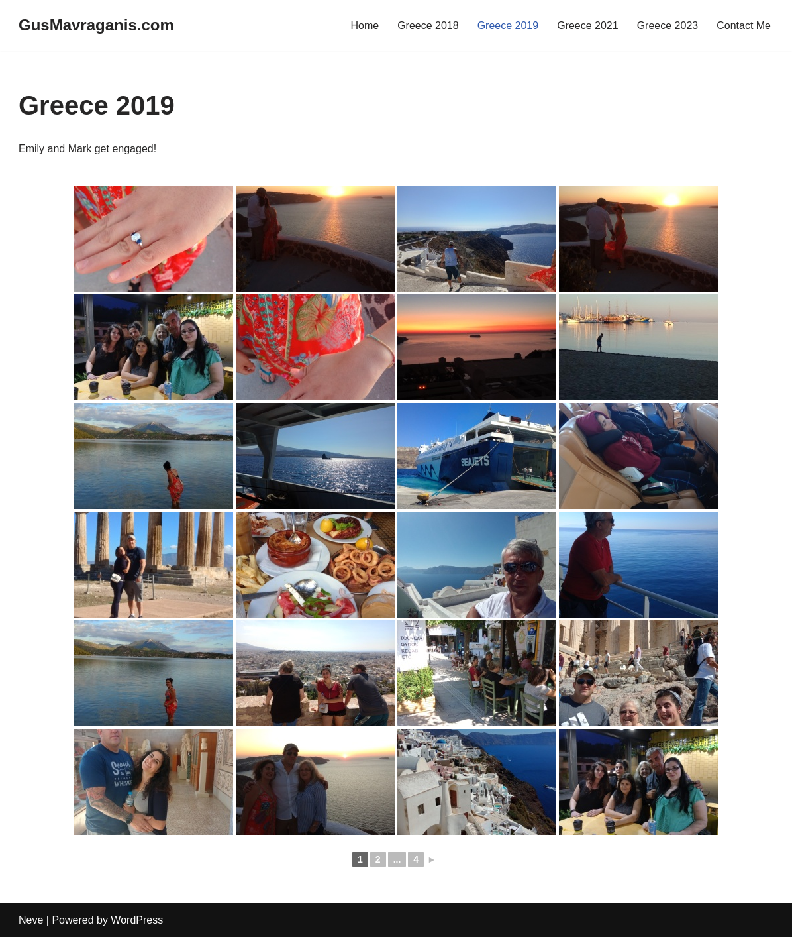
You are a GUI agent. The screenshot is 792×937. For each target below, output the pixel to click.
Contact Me (744, 25)
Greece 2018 (428, 25)
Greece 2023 (668, 25)
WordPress (137, 920)
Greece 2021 (588, 25)
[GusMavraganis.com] (96, 25)
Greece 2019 (508, 25)
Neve (31, 920)
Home (364, 25)
